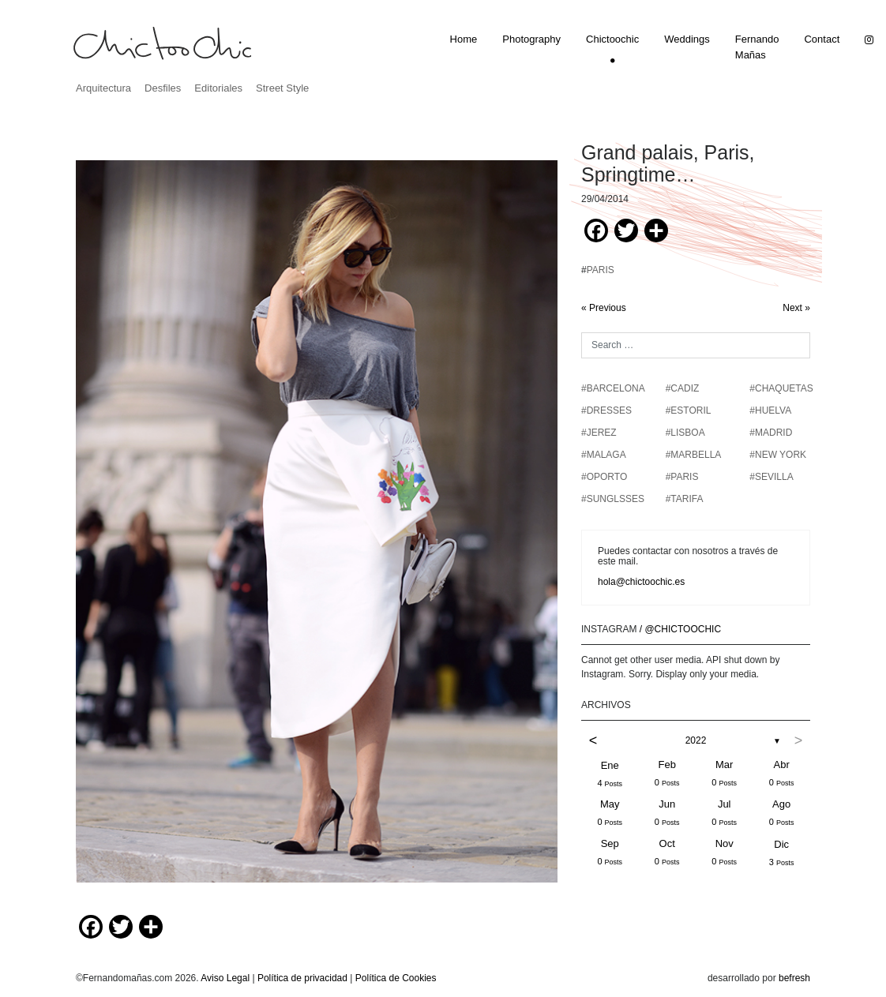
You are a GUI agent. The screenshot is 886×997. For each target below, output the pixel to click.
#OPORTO (604, 476)
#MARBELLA (694, 454)
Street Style (282, 88)
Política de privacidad (302, 978)
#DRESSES (606, 410)
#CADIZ (683, 388)
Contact (821, 39)
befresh (794, 978)
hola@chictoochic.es (641, 581)
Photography (531, 39)
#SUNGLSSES (612, 498)
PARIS (600, 269)
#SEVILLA (771, 476)
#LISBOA (685, 432)
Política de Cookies (396, 978)
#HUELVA (770, 410)
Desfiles (163, 88)
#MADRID (770, 432)
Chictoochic (612, 39)
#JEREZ (599, 432)
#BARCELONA (613, 388)
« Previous (603, 307)
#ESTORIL (688, 410)
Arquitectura (103, 88)
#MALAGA (603, 454)
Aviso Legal (225, 978)
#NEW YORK (777, 454)
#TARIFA (685, 498)
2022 (696, 740)
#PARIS (682, 476)
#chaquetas (781, 388)
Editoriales (218, 88)
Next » (796, 307)
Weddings (687, 39)
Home (464, 39)
